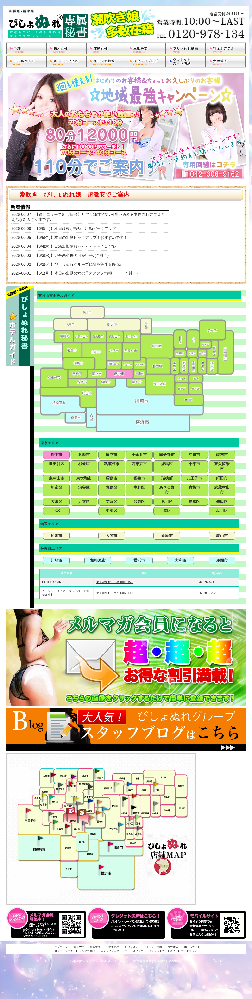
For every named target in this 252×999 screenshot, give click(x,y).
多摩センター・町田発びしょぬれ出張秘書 (55, 822)
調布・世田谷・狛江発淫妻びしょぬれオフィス (92, 817)
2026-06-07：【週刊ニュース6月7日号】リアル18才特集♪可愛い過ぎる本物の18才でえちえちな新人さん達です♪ (88, 217)
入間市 (111, 536)
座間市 (222, 560)
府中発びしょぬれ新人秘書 (71, 811)
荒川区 (167, 502)
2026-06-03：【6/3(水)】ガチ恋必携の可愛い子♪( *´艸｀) (60, 255)
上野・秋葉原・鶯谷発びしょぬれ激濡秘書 (156, 783)
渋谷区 (84, 487)
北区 (56, 511)
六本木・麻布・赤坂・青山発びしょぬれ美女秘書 (137, 817)
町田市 (222, 478)
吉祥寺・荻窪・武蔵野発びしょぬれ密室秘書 (99, 801)
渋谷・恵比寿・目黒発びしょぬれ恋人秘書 (131, 818)
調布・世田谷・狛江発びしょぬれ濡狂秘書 (120, 824)
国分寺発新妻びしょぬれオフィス (78, 804)
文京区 (111, 502)
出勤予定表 (112, 946)
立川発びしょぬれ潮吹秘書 (52, 797)
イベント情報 (154, 946)
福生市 (139, 478)
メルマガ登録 (87, 951)
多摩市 (84, 455)
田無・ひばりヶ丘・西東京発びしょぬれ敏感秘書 (90, 786)
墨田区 (222, 502)
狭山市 (222, 536)
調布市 (222, 455)
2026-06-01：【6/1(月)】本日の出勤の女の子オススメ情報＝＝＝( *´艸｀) (74, 273)
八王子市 (194, 478)
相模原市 (98, 560)
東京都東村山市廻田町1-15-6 (114, 582)
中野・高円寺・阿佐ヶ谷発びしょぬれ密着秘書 (125, 798)
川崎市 (56, 560)
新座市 (167, 536)
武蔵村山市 (222, 489)
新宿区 (56, 487)
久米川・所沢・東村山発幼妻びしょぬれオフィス (73, 776)
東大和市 (84, 478)
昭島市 (111, 478)
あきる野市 (167, 489)
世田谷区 (56, 464)
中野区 (139, 487)
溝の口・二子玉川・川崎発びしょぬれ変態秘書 (110, 843)
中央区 (111, 511)
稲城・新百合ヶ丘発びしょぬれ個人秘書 (84, 823)
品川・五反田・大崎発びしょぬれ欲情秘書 (139, 828)
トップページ (60, 946)
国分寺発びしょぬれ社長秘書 (75, 798)
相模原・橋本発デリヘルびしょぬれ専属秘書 (126, 24)
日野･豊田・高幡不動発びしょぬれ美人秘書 (51, 813)
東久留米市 (222, 466)
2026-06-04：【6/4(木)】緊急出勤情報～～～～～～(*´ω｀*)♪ (63, 246)
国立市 (111, 455)
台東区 (139, 502)
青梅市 (194, 487)
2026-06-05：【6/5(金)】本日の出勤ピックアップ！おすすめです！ (69, 237)
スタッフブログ (110, 951)
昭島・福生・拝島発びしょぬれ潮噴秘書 (44, 795)
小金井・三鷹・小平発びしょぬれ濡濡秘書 (90, 800)
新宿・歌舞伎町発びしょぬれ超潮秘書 (134, 796)
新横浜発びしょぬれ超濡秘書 (101, 867)
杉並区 (84, 464)
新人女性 (78, 946)
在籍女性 (95, 946)
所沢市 (56, 536)
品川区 (222, 511)
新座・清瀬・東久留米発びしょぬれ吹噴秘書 (97, 770)
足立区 (84, 502)
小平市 (194, 464)
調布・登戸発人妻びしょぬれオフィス (98, 812)
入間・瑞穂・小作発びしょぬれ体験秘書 (53, 774)
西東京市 (139, 464)
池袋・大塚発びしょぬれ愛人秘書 (129, 783)
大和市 (180, 560)
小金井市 (139, 455)
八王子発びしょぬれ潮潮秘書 (28, 810)
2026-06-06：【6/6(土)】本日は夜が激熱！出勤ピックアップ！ (65, 229)
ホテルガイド (192, 946)
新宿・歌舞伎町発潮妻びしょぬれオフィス (133, 807)
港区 (167, 511)
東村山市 (56, 478)
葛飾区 (194, 502)
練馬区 (167, 464)
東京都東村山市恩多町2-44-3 (114, 593)
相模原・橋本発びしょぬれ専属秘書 (40, 838)
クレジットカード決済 (162, 951)
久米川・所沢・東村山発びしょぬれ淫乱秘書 (71, 783)
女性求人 (173, 946)
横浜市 (139, 560)
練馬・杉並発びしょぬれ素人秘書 (116, 784)
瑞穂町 (167, 478)
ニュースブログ (134, 951)
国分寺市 (167, 455)
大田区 (56, 502)
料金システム (133, 946)
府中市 (56, 455)
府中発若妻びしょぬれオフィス (82, 812)
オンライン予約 (64, 951)
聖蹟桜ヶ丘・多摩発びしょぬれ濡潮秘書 (67, 826)
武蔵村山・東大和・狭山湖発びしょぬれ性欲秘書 (60, 784)
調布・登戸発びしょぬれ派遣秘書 (104, 809)
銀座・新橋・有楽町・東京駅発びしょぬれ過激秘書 (155, 803)
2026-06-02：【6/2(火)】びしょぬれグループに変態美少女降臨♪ (66, 264)
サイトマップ (189, 951)
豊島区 (111, 487)
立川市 (194, 455)
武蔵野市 (111, 464)
